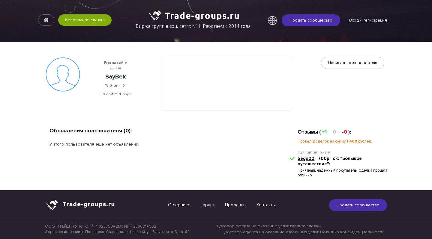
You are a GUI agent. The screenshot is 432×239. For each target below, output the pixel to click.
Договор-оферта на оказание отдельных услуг (271, 232)
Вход (354, 20)
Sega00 (306, 158)
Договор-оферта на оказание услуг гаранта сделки (269, 226)
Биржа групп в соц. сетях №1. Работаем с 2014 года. (194, 26)
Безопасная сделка (85, 19)
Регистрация (374, 20)
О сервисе (179, 205)
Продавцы (235, 205)
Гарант (208, 205)
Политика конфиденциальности (351, 232)
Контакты (266, 205)
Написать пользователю (352, 62)
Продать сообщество (311, 20)
